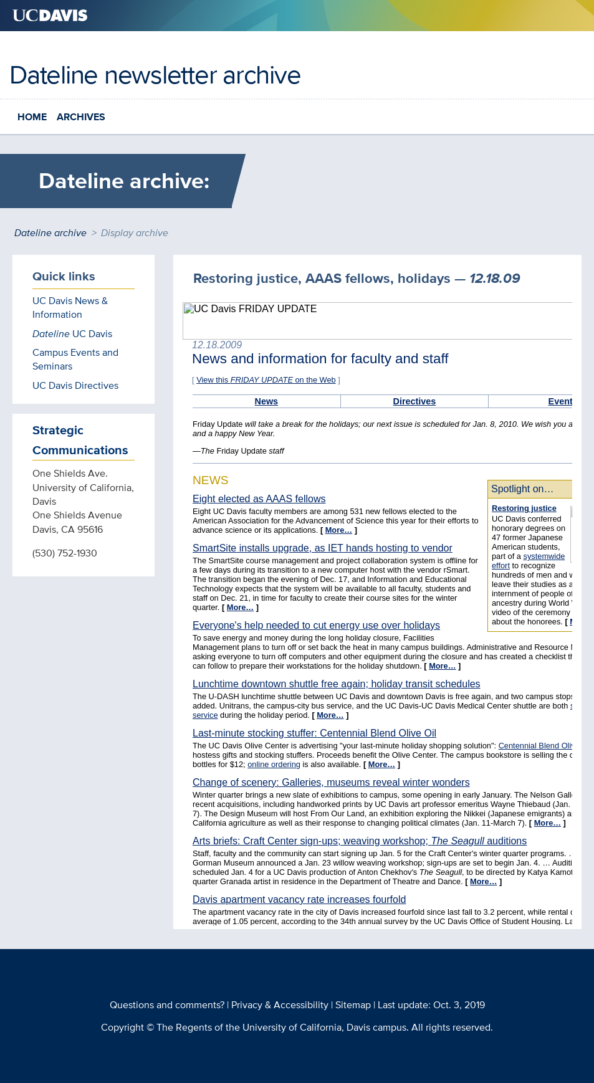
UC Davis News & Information (70, 307)
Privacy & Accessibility (279, 1005)
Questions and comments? (167, 1005)
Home (32, 117)
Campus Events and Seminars (75, 359)
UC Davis (72, 334)
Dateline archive (50, 233)
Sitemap (353, 1005)
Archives (81, 117)
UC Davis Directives (75, 385)
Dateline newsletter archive (154, 74)
